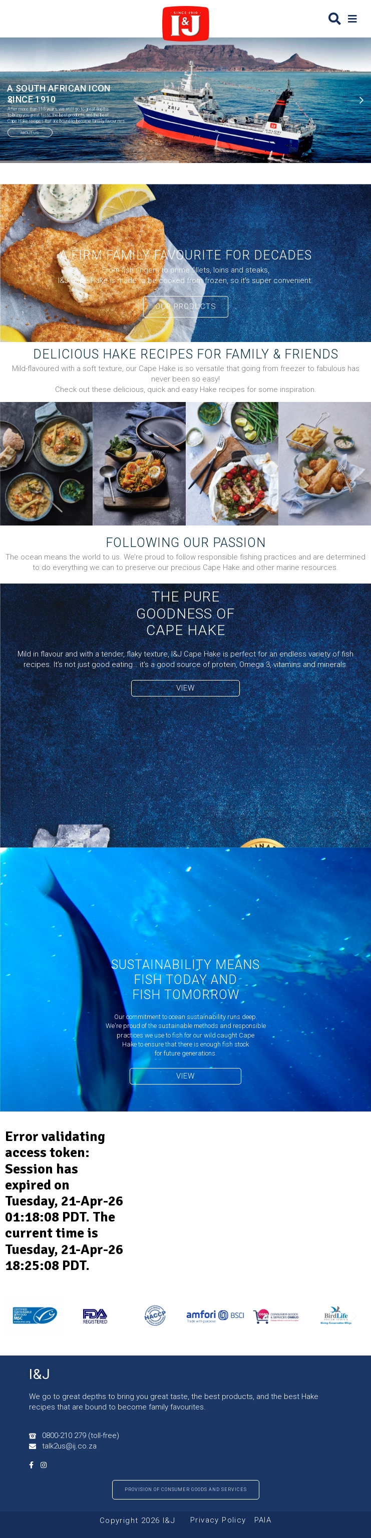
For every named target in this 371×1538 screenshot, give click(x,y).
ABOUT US (30, 132)
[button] (352, 19)
